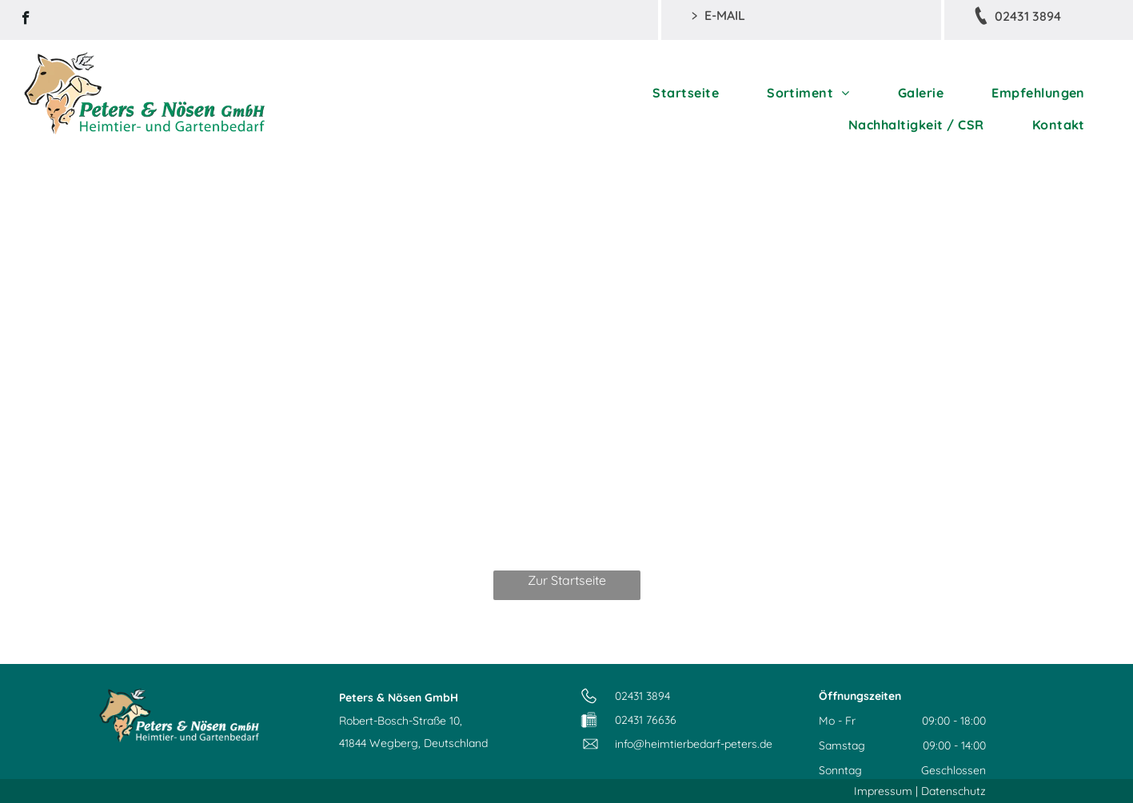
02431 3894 (642, 696)
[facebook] (26, 20)
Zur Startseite (567, 580)
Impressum (883, 791)
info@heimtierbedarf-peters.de (693, 744)
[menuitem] (685, 93)
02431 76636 (645, 720)
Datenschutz (953, 791)
